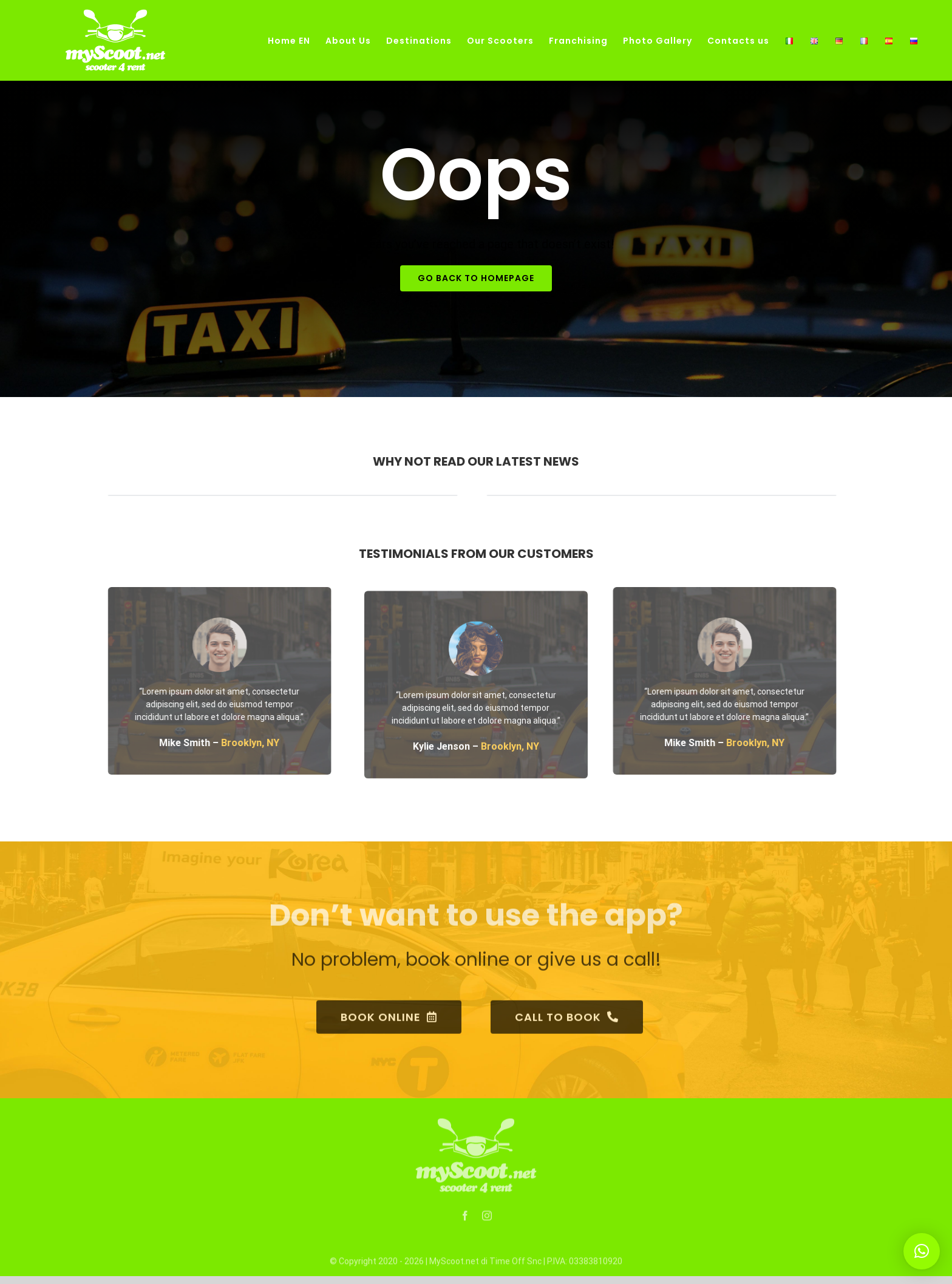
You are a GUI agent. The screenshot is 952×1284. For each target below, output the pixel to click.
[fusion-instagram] (487, 1220)
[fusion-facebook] (465, 1220)
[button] (921, 1251)
